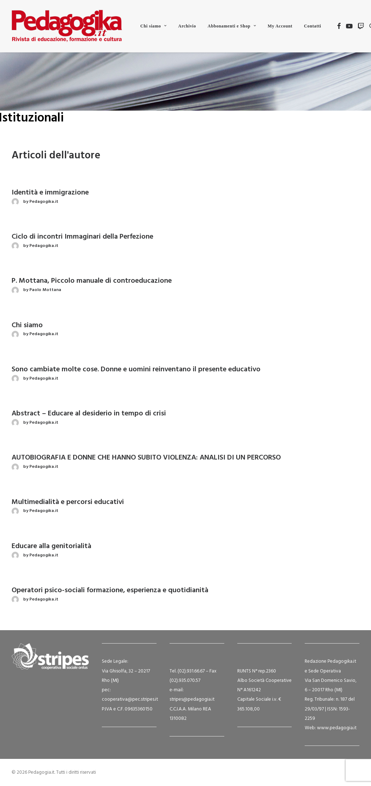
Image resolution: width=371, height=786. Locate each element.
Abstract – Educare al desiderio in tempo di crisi (89, 413)
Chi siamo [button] (153, 26)
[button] (338, 26)
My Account (280, 26)
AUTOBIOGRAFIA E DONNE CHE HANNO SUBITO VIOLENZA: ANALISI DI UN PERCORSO (146, 458)
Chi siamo (27, 325)
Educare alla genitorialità (51, 546)
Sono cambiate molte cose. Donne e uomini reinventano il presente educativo (136, 369)
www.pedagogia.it (337, 728)
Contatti (312, 26)
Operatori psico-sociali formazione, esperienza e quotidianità (110, 590)
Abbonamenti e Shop (232, 26)
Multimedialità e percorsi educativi (68, 502)
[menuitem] (153, 26)
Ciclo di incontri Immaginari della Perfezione (82, 237)
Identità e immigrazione (50, 192)
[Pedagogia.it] (67, 26)
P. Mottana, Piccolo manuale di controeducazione (92, 281)
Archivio (187, 26)
